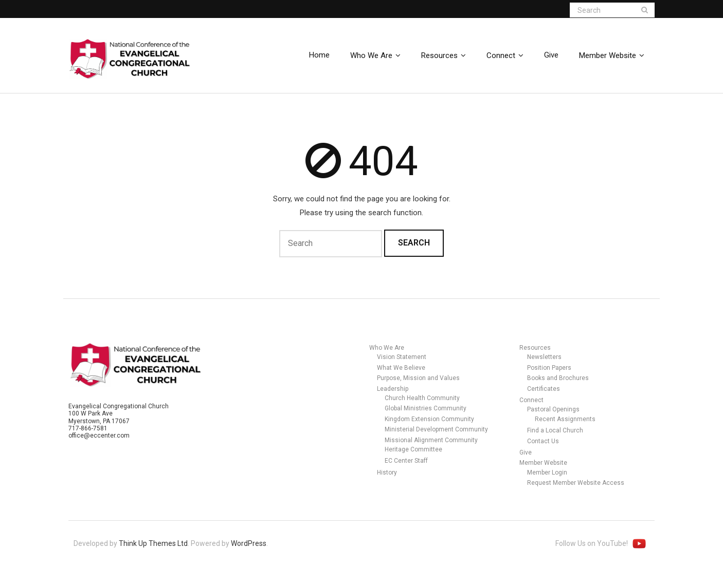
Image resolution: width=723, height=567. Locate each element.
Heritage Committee (413, 449)
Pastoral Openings (553, 409)
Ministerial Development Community (436, 429)
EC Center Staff (406, 460)
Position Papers (549, 367)
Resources (535, 347)
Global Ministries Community (425, 408)
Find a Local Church (555, 430)
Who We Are (386, 347)
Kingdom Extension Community (429, 419)
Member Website (543, 462)
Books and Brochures (558, 378)
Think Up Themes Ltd (153, 543)
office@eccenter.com (99, 435)
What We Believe (401, 367)
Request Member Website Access (575, 482)
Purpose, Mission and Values (418, 378)
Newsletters (544, 357)
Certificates (543, 388)
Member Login (547, 472)
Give (525, 452)
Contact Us (543, 441)
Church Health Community (422, 398)
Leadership (392, 388)
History (387, 472)
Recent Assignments (565, 419)
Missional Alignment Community (431, 440)
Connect (531, 400)
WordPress (248, 543)
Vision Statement (401, 357)
